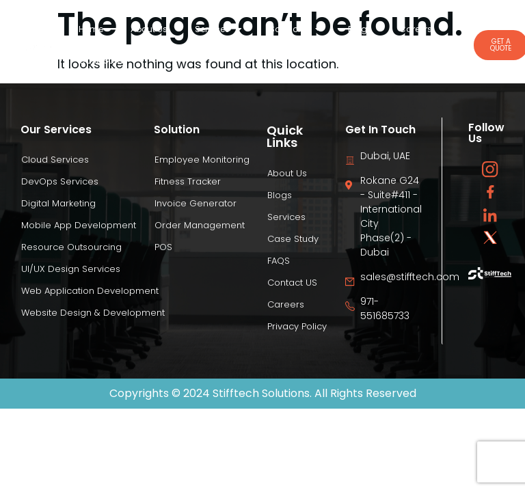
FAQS (278, 260)
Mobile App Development (78, 225)
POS (163, 247)
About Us (149, 29)
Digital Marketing (58, 203)
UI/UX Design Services (70, 268)
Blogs (360, 29)
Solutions (295, 29)
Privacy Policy (297, 326)
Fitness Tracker (187, 181)
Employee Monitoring (202, 159)
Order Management (199, 225)
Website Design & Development (93, 312)
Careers (415, 29)
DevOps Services (59, 181)
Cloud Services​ (55, 159)
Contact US (292, 282)
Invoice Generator (195, 203)
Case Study (103, 60)
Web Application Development (90, 290)
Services (218, 29)
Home (91, 29)
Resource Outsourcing (71, 247)
